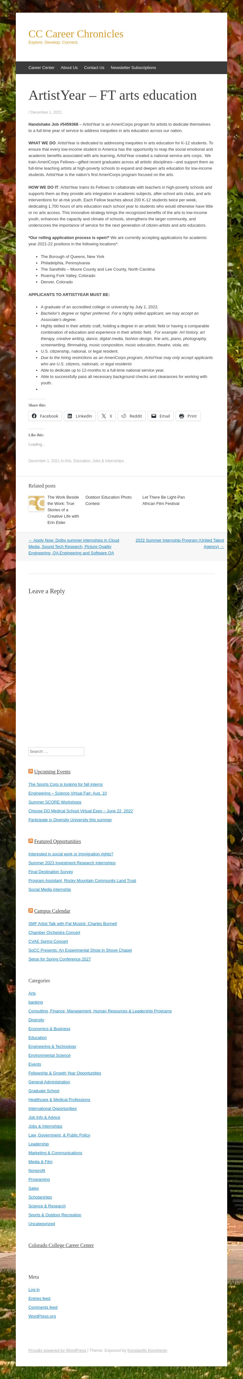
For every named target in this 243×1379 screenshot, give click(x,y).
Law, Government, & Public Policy (59, 1135)
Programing (39, 1179)
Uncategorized (41, 1223)
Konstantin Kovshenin (147, 1350)
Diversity (36, 1019)
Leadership (38, 1144)
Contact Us (94, 67)
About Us (69, 67)
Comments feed (43, 1307)
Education (81, 461)
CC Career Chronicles (75, 33)
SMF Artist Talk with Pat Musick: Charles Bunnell (72, 923)
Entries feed (39, 1298)
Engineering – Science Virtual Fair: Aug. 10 (67, 793)
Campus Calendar (52, 911)
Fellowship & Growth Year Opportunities (64, 1073)
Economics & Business (49, 1028)
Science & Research (47, 1206)
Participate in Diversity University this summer (70, 819)
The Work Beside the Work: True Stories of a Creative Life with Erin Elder (63, 510)
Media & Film (40, 1161)
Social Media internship (49, 889)
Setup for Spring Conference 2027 (59, 959)
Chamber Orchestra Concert (54, 932)
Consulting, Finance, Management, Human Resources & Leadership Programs (100, 1011)
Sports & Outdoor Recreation (54, 1214)
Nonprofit (36, 1170)
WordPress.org (42, 1316)
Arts (68, 461)
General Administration (49, 1082)
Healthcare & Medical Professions (59, 1099)
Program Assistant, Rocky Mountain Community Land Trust (82, 880)
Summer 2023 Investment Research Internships (71, 862)
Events (34, 1064)
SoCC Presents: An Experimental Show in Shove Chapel (80, 950)
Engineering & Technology (52, 1046)
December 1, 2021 (46, 112)
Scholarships (40, 1197)
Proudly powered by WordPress (57, 1350)
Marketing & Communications (55, 1152)
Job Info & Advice (44, 1117)
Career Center (41, 67)
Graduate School (43, 1090)
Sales (33, 1188)
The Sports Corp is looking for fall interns (65, 784)
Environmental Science (49, 1055)
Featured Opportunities (57, 841)
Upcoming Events (52, 771)
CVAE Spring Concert (48, 941)
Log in (34, 1289)
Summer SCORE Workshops (54, 802)
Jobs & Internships (108, 461)
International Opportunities (52, 1108)
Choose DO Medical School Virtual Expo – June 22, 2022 (80, 811)
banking (35, 1002)
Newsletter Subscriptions (133, 67)
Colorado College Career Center (61, 1245)
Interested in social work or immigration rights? (70, 854)
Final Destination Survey (50, 871)
